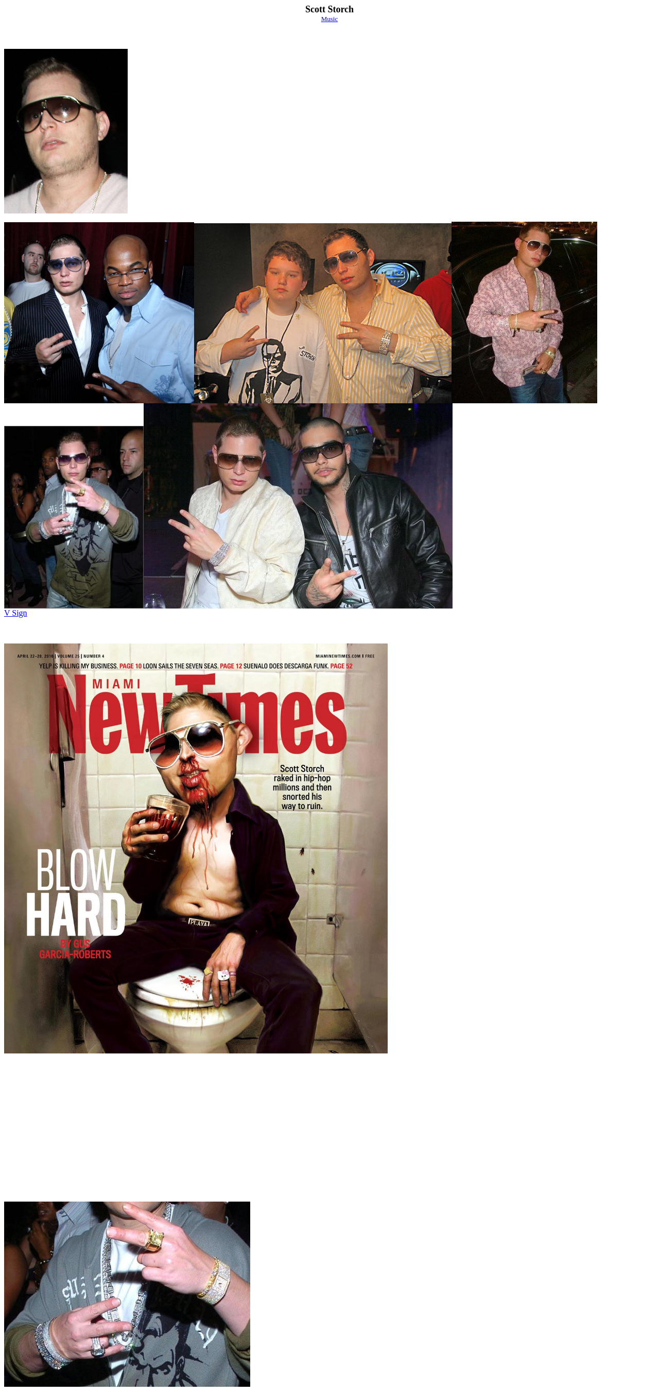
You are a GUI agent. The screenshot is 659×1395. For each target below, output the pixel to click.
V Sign (15, 613)
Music (329, 19)
